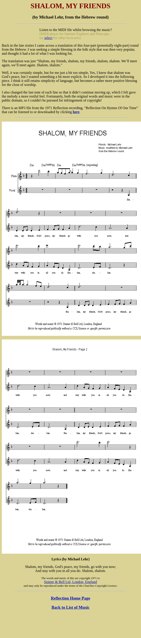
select (48, 38)
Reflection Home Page (70, 598)
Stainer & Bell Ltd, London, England (70, 582)
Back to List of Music (70, 607)
